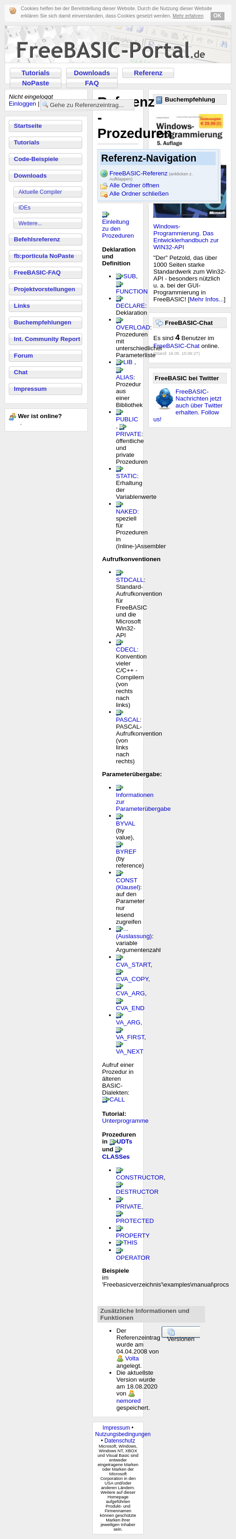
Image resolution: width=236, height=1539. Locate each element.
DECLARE (130, 305)
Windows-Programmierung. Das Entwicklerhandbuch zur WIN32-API (186, 237)
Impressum (30, 388)
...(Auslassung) (134, 932)
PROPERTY (133, 1235)
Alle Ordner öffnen (134, 185)
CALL (117, 1099)
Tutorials (36, 73)
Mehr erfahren (188, 15)
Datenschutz (119, 1440)
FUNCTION (132, 291)
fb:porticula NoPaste (44, 255)
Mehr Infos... (207, 299)
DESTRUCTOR (137, 1191)
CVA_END (130, 1008)
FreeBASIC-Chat (176, 345)
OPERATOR (133, 1257)
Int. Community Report (47, 338)
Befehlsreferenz (37, 239)
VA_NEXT (130, 1051)
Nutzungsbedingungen (123, 1434)
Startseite (28, 125)
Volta (132, 1358)
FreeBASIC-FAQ (37, 272)
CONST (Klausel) (128, 884)
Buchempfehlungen (42, 322)
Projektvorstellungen (44, 289)
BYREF (126, 851)
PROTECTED (135, 1220)
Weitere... (30, 223)
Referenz (148, 73)
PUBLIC (127, 419)
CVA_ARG (130, 993)
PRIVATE (128, 434)
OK (217, 15)
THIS (130, 1242)
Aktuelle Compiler (40, 192)
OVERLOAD (133, 327)
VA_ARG (128, 1022)
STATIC (126, 476)
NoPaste (35, 83)
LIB (128, 362)
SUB (129, 276)
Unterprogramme (125, 1120)
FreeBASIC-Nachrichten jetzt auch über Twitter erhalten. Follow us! (188, 405)
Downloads (92, 73)
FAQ (92, 83)
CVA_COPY (132, 979)
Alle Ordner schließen (139, 193)
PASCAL (128, 719)
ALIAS (124, 377)
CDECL (126, 649)
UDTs (125, 1141)
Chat (21, 372)
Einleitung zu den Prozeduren (118, 228)
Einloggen (22, 103)
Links (22, 305)
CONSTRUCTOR (139, 1177)
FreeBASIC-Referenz (151, 174)
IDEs (24, 207)
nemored (128, 1400)
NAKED (126, 511)
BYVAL (125, 823)
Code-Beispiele (36, 159)
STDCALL (130, 579)
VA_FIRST (130, 1037)
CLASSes (116, 1156)
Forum (23, 355)
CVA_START (133, 964)
